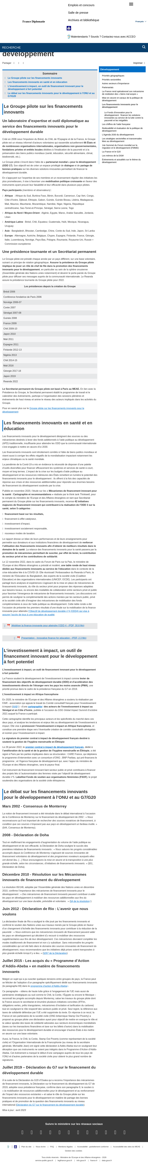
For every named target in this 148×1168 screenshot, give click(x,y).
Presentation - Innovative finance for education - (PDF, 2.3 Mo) (53, 638)
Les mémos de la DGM (113, 155)
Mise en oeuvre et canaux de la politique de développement (122, 99)
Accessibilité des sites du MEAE (126, 1147)
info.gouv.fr (81, 1160)
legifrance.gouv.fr (65, 1160)
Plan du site (26, 1147)
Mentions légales (65, 1147)
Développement (109, 69)
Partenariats (107, 87)
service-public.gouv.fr (44, 1160)
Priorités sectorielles (111, 79)
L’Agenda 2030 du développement (118, 134)
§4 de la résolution (80, 901)
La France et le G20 (111, 151)
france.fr (93, 1160)
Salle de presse (78, 12)
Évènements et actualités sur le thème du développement (121, 160)
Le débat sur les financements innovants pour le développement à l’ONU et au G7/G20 (51, 94)
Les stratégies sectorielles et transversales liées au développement (122, 139)
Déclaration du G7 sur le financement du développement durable (50, 1105)
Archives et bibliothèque (83, 20)
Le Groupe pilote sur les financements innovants (35, 78)
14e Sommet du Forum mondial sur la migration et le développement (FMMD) (120, 146)
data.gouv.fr (107, 1160)
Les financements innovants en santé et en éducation (37, 82)
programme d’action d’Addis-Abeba (48, 986)
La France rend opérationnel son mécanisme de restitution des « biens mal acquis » (123, 92)
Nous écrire (41, 1147)
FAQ (52, 1147)
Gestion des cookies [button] (73, 1151)
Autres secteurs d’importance (115, 83)
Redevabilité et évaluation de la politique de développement (122, 129)
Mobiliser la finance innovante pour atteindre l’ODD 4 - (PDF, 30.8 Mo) (47, 625)
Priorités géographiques (113, 76)
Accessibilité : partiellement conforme (93, 1147)
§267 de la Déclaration (55, 953)
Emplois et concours (81, 5)
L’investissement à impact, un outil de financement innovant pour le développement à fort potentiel (45, 87)
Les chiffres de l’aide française (116, 124)
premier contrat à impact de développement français (54, 747)
